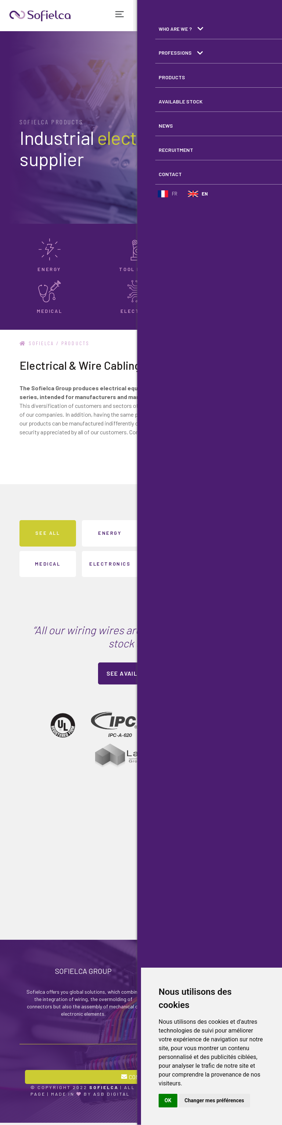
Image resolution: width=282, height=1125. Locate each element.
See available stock (141, 673)
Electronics (110, 563)
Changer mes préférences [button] (214, 1100)
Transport (234, 533)
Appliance (171, 563)
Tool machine (172, 533)
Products (79, 343)
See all (47, 533)
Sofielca (38, 343)
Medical (47, 563)
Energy (110, 533)
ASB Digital (111, 1096)
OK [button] (167, 1100)
